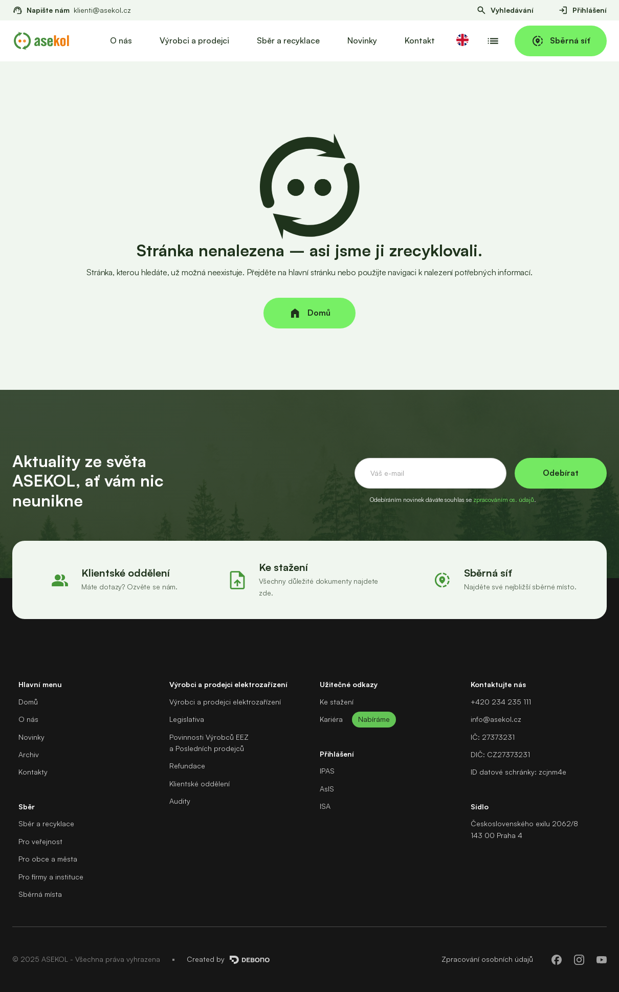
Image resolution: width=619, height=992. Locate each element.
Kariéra (331, 719)
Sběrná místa (40, 894)
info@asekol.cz (496, 719)
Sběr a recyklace (288, 40)
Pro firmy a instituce (50, 876)
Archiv (28, 754)
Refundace (187, 765)
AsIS (327, 788)
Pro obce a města (47, 858)
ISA (325, 806)
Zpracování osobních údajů (487, 959)
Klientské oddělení (199, 783)
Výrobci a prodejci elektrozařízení (225, 701)
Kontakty (33, 771)
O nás (121, 40)
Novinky (362, 40)
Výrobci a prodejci (194, 40)
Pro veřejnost (40, 841)
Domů (28, 701)
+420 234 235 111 (501, 701)
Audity (179, 801)
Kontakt (420, 40)
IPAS (327, 770)
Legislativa (186, 719)
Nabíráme (374, 719)
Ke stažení (336, 701)
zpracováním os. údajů (503, 499)
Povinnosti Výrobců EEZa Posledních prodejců (209, 743)
